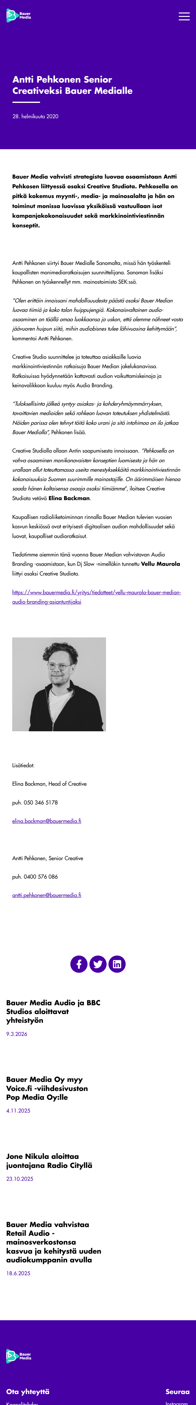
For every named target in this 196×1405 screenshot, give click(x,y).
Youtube (174, 1286)
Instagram (177, 1270)
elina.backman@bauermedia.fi (47, 822)
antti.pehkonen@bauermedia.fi (47, 897)
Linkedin (175, 1278)
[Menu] (184, 17)
